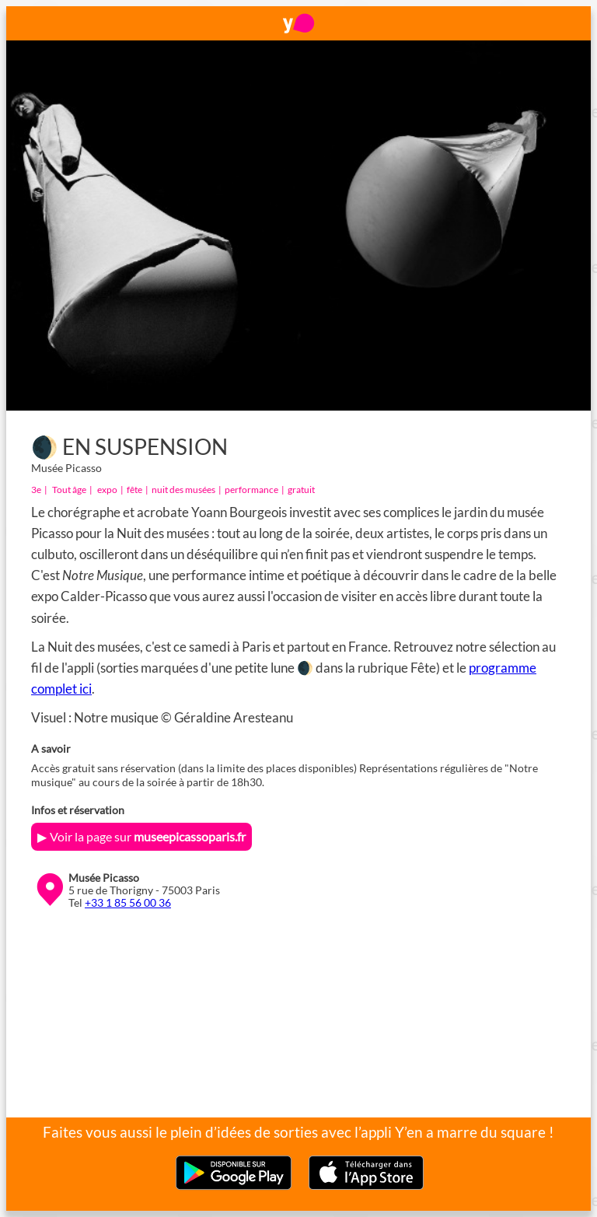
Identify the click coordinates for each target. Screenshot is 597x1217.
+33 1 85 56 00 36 (128, 903)
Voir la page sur (148, 836)
